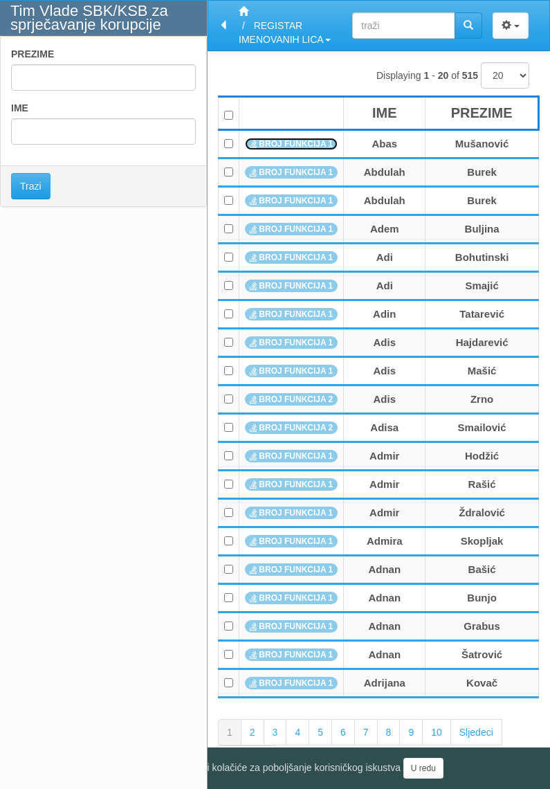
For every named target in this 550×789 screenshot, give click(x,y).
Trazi (31, 186)
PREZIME (32, 54)
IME (19, 108)
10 (436, 732)
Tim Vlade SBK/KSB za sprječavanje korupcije (89, 17)
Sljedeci (476, 732)
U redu (423, 768)
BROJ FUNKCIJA (291, 144)
